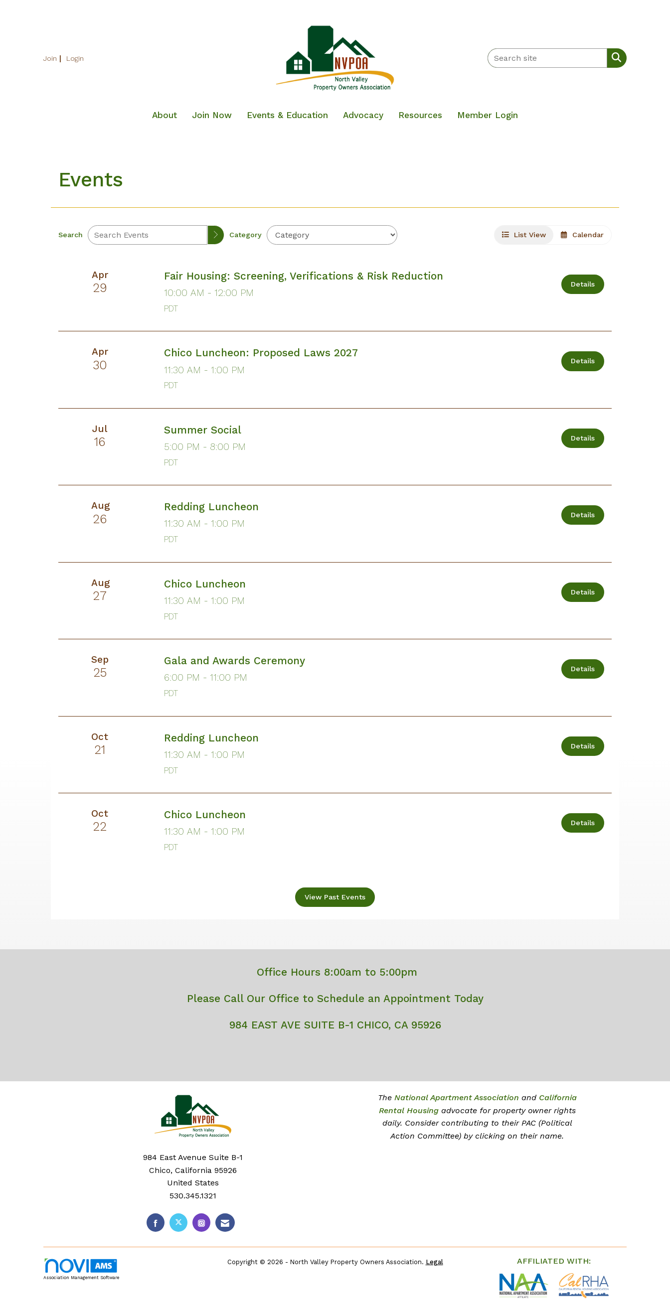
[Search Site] (614, 57)
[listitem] (53, 58)
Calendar (582, 235)
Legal (434, 1262)
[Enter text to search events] (147, 235)
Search (70, 235)
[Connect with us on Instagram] (201, 1222)
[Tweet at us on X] (178, 1222)
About (164, 115)
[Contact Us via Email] (225, 1222)
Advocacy (363, 115)
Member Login (487, 115)
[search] (215, 235)
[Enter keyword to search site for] (547, 58)
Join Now (212, 115)
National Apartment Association (456, 1097)
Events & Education (287, 115)
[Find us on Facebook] (156, 1222)
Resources (420, 115)
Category (245, 235)
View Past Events (335, 897)
